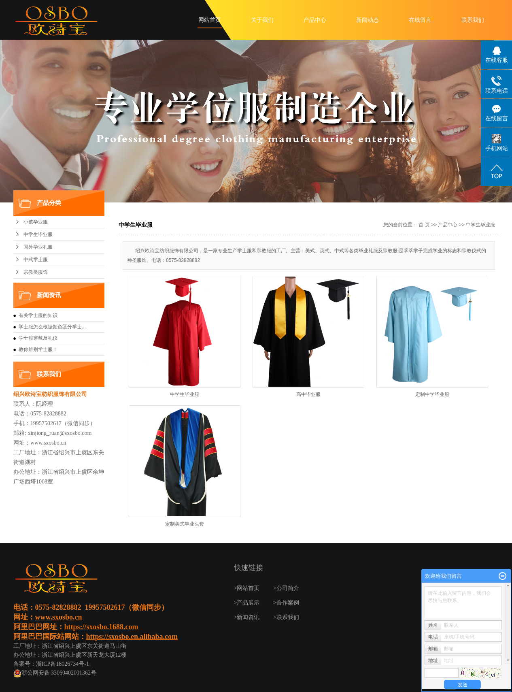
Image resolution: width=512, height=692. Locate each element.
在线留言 (420, 20)
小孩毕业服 (35, 222)
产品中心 (315, 20)
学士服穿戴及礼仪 (38, 338)
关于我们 (262, 20)
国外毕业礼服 (38, 247)
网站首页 (209, 20)
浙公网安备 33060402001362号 (55, 673)
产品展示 (248, 603)
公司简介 (287, 588)
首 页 (424, 225)
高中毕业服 (308, 394)
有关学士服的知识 (38, 315)
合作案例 (287, 603)
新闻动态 (367, 20)
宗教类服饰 (35, 272)
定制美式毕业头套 (184, 524)
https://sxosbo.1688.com (101, 627)
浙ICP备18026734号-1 (62, 664)
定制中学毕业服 (432, 394)
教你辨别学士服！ (38, 349)
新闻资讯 (248, 617)
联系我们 (472, 20)
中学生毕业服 (38, 234)
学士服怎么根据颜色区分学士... (52, 327)
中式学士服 (35, 259)
